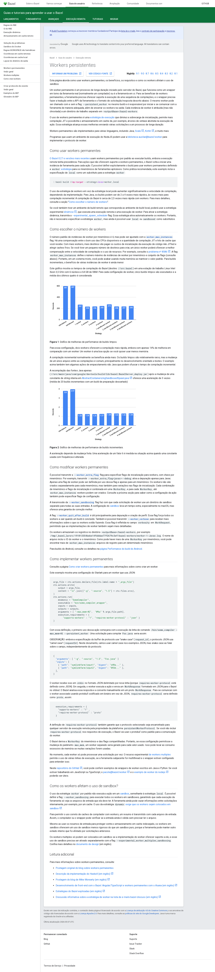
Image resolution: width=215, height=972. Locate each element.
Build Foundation (59, 31)
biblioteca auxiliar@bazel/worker (145, 137)
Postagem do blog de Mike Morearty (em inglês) (81, 879)
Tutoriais (98, 19)
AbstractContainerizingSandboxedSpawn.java (105, 378)
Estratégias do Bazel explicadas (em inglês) (79, 891)
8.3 (166, 73)
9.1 (137, 73)
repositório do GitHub (68, 768)
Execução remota (83, 58)
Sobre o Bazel (32, 3)
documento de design (87, 844)
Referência (97, 3)
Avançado (53, 19)
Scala (138, 131)
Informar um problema (67, 73)
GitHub (205, 3)
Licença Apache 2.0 (88, 913)
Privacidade (69, 966)
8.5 (156, 73)
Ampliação (115, 3)
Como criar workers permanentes (86, 566)
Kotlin (148, 131)
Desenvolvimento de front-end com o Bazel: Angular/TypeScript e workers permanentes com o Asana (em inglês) (115, 885)
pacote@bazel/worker (114, 772)
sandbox (114, 505)
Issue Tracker (135, 944)
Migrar (114, 19)
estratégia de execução (102, 117)
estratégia (66, 169)
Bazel (52, 58)
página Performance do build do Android (121, 548)
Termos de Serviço (52, 966)
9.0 (142, 73)
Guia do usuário (65, 58)
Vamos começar (54, 3)
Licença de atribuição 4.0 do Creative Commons (147, 910)
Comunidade (133, 3)
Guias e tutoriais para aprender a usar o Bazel (33, 13)
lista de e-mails (128, 31)
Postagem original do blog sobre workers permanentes (84, 868)
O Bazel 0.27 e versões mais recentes (70, 158)
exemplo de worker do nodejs (149, 772)
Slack (132, 948)
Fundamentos (33, 19)
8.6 (152, 73)
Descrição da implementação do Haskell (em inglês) (83, 873)
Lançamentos (11, 19)
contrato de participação (153, 31)
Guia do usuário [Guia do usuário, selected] (77, 3)
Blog (46, 939)
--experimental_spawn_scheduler (89, 215)
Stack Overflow (136, 953)
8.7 (147, 73)
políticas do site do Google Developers (142, 913)
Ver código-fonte (100, 73)
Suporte (133, 939)
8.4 (161, 73)
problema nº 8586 (158, 251)
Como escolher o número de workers (88, 202)
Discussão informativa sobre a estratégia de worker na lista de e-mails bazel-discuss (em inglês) (107, 897)
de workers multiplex (160, 754)
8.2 (171, 73)
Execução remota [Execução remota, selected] (75, 19)
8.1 (176, 73)
